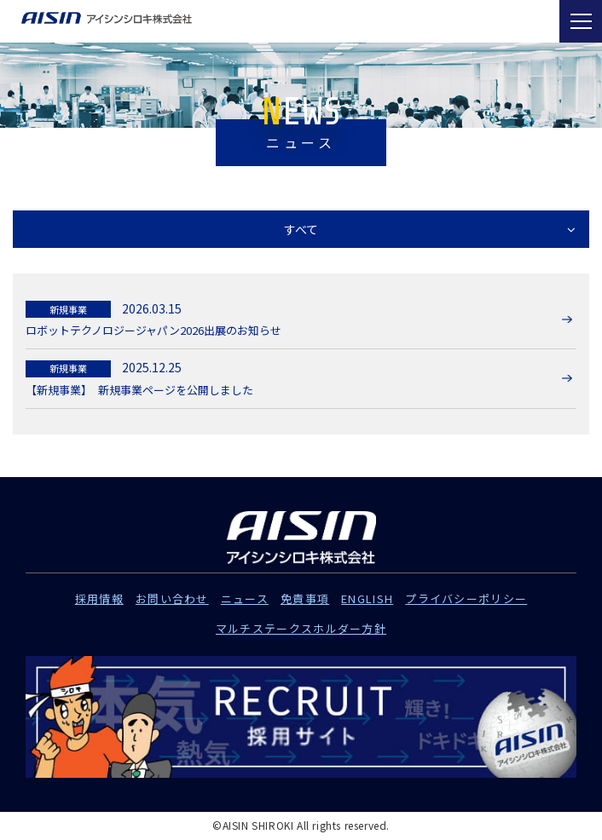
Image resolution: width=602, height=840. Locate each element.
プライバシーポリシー (466, 598)
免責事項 (305, 598)
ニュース (245, 598)
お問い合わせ (172, 598)
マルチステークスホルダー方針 (301, 628)
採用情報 (99, 598)
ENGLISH (367, 598)
